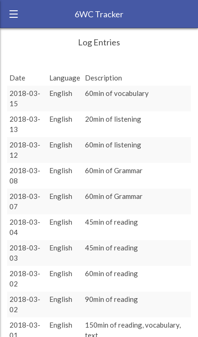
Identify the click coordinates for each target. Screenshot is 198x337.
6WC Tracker (99, 14)
